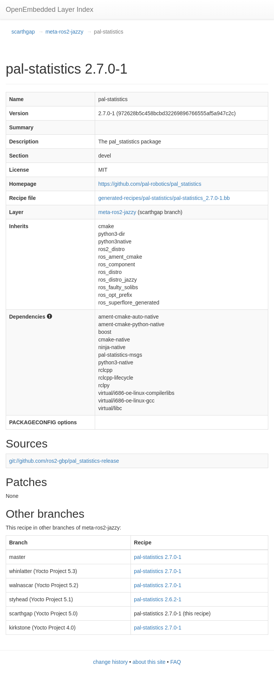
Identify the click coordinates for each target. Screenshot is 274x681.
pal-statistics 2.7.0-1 (158, 557)
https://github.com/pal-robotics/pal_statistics (149, 184)
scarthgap (23, 32)
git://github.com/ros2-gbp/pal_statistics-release (64, 461)
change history (110, 662)
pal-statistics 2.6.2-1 (158, 599)
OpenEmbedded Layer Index (49, 9)
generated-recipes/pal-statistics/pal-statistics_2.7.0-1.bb (164, 198)
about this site (148, 662)
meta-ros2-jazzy (64, 32)
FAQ (175, 662)
